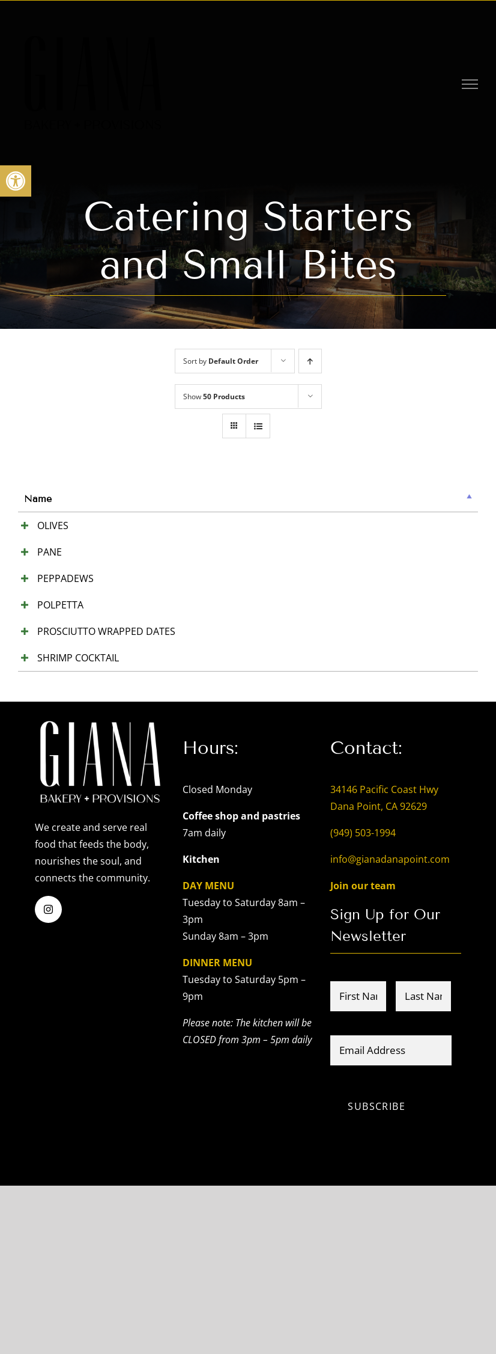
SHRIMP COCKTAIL (46, 801)
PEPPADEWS (52, 645)
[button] (15, 181)
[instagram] (48, 1077)
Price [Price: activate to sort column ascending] (287, 498)
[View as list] (258, 426)
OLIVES (39, 525)
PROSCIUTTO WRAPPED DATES (62, 758)
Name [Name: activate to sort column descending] (38, 498)
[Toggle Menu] (470, 84)
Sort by (220, 361)
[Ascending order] (310, 361)
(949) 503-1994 (363, 1001)
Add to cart (435, 527)
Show (214, 396)
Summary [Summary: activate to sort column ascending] (138, 498)
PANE (36, 585)
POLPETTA (47, 689)
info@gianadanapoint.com (390, 1027)
